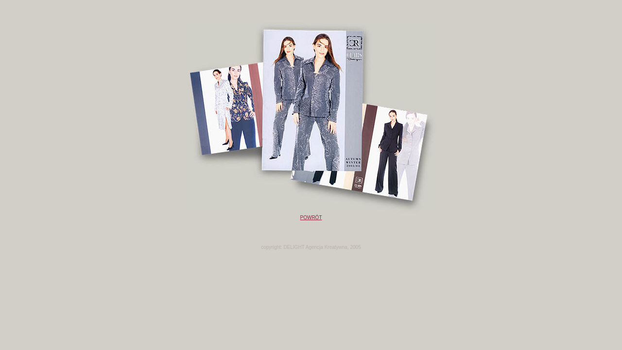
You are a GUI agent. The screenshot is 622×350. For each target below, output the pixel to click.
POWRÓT (311, 217)
